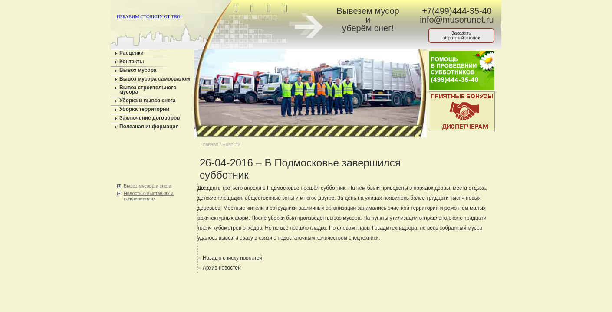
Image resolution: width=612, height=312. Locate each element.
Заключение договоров (149, 118)
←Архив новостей (219, 268)
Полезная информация (149, 126)
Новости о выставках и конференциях (149, 196)
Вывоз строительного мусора (148, 89)
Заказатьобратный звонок (461, 35)
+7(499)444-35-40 (457, 11)
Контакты (131, 61)
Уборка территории (144, 109)
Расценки (131, 53)
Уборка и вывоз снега (147, 100)
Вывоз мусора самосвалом (154, 79)
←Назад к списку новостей (229, 258)
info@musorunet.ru (457, 19)
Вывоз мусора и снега (147, 185)
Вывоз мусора (138, 70)
